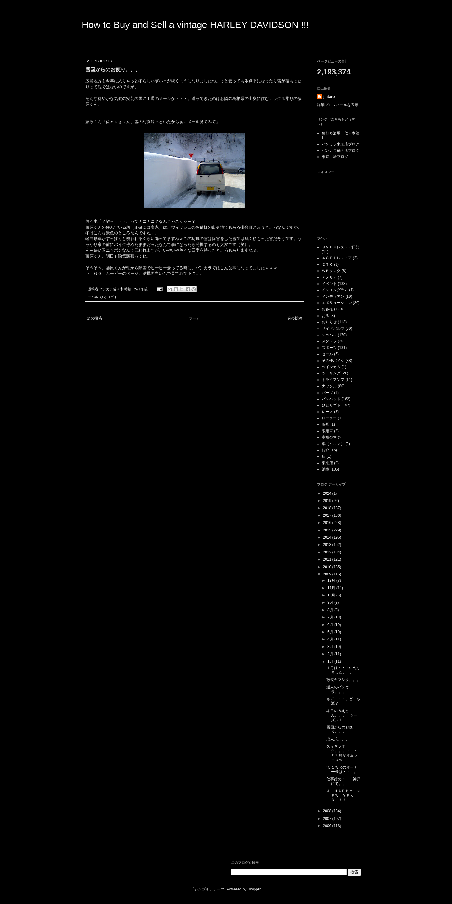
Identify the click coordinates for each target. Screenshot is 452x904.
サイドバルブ (333, 328)
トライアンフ (333, 380)
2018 (327, 508)
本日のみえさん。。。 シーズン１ (342, 715)
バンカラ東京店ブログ (340, 144)
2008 (327, 811)
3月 (330, 647)
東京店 (327, 463)
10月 (331, 595)
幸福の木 (329, 437)
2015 (327, 530)
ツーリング (331, 373)
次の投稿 (94, 318)
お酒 (325, 315)
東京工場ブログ (335, 157)
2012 (327, 552)
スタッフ (329, 341)
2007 (327, 818)
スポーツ (329, 348)
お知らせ (329, 322)
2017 (327, 515)
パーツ (327, 392)
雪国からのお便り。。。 (339, 729)
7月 (330, 617)
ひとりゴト (108, 297)
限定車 (327, 431)
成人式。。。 (337, 739)
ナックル (329, 386)
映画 (325, 424)
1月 (330, 661)
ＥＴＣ (327, 264)
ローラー (329, 418)
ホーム (194, 318)
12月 (331, 580)
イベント (329, 283)
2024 (327, 493)
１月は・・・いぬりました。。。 (343, 670)
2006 (327, 826)
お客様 (327, 309)
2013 (327, 544)
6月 (330, 625)
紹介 (325, 450)
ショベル (329, 335)
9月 (330, 602)
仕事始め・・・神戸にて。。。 (343, 781)
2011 (327, 559)
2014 (327, 537)
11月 (331, 588)
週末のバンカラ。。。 (337, 689)
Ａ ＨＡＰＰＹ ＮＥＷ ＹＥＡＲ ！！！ (343, 795)
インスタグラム (335, 290)
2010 (327, 567)
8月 (330, 610)
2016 (327, 522)
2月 (330, 654)
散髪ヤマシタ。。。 (343, 680)
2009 (327, 574)
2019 (327, 500)
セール (327, 354)
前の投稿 (294, 318)
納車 (325, 469)
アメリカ (329, 277)
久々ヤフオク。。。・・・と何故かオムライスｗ (342, 753)
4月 (330, 639)
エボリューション (337, 303)
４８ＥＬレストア (337, 258)
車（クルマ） (333, 444)
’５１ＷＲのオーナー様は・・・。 (342, 769)
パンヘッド (331, 399)
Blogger (254, 889)
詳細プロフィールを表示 (337, 105)
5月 (330, 632)
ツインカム (331, 367)
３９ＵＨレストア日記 (340, 247)
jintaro (329, 97)
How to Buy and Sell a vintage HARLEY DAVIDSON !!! (195, 24)
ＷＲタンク (331, 271)
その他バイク (333, 360)
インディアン (333, 296)
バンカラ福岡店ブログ (340, 150)
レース (327, 412)
